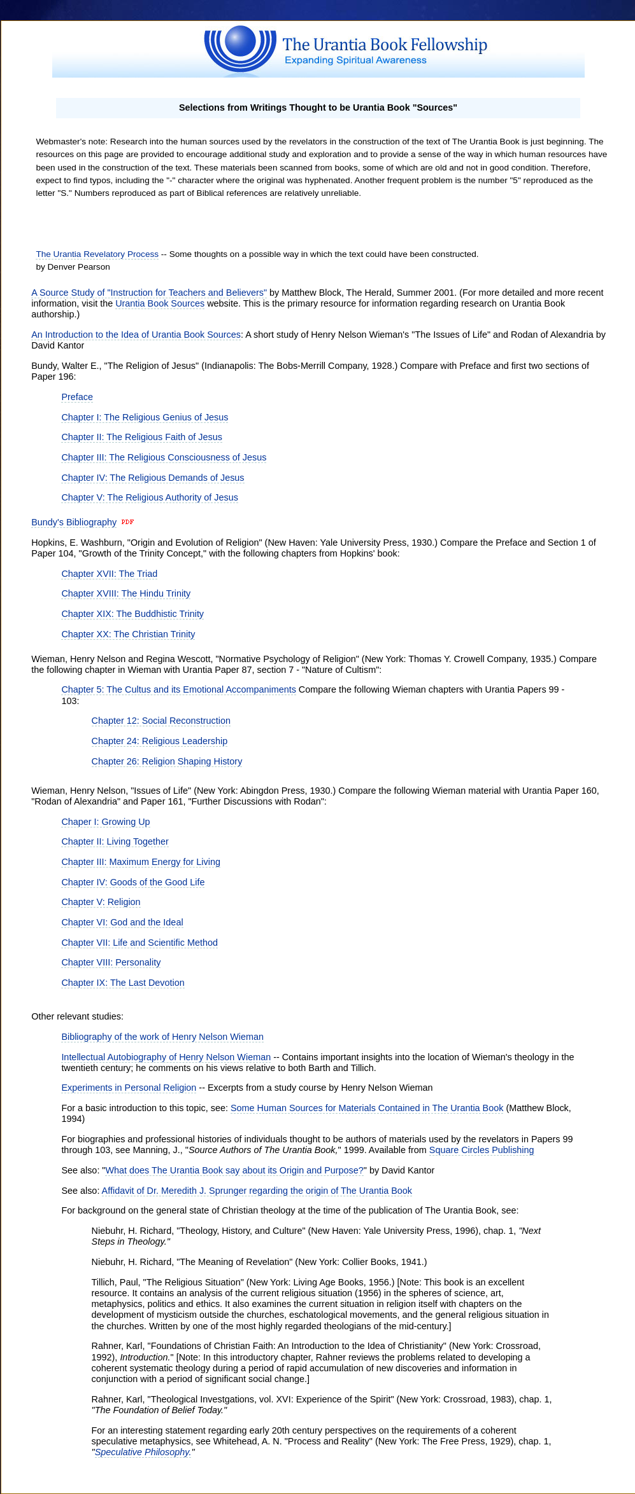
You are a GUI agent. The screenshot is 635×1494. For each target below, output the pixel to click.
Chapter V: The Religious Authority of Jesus (149, 497)
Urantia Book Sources (159, 303)
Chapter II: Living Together (115, 841)
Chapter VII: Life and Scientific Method (139, 942)
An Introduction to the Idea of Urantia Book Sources (136, 334)
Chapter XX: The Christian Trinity (128, 634)
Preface (77, 397)
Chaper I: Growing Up (105, 822)
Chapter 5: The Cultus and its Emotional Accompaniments (178, 689)
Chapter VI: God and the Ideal (122, 922)
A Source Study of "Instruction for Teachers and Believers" (149, 292)
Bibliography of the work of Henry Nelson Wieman (162, 1037)
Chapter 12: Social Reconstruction (161, 721)
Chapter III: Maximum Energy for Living (140, 862)
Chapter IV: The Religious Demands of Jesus (152, 478)
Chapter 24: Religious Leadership (160, 741)
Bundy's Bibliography (74, 522)
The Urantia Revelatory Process (97, 254)
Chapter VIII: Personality (111, 962)
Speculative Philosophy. (143, 1452)
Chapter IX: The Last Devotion (122, 983)
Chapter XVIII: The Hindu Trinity (125, 593)
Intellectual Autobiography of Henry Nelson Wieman (166, 1057)
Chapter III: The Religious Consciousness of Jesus (163, 457)
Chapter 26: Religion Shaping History (167, 761)
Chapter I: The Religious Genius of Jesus (144, 417)
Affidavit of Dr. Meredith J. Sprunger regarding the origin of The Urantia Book (257, 1191)
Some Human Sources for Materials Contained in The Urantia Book (367, 1108)
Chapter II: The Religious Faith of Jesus (141, 437)
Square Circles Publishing (481, 1150)
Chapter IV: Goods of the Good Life (132, 882)
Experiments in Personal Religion (128, 1087)
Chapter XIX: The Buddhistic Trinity (132, 614)
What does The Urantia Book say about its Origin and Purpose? (234, 1170)
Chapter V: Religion (100, 902)
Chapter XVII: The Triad (109, 574)
